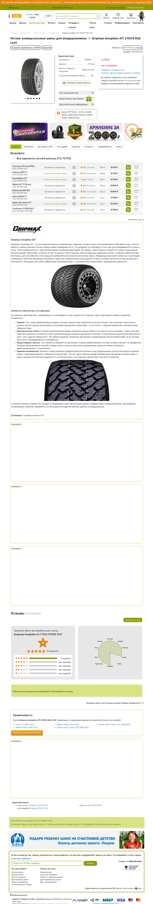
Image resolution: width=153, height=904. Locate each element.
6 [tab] (39, 98)
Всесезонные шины (19, 879)
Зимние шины (17, 875)
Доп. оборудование (48, 882)
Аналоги (16, 146)
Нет (48, 16)
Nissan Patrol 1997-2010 (26, 727)
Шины (12, 22)
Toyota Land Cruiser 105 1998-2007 (114, 724)
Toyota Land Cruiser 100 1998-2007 (73, 727)
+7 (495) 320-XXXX (135, 8)
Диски (22, 22)
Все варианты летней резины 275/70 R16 (41, 158)
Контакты (138, 22)
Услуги (52, 22)
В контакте (129, 888)
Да (16, 16)
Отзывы (89, 146)
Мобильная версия (18, 895)
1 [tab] (25, 98)
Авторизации (130, 80)
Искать (90, 863)
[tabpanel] (32, 76)
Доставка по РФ (45, 146)
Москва (14, 7)
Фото (119, 146)
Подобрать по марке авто (113, 70)
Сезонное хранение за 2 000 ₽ (25, 48)
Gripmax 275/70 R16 (38, 808)
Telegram (118, 888)
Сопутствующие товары (21, 884)
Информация (122, 22)
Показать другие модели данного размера (120, 73)
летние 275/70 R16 (93, 805)
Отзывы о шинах (73, 25)
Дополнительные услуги (50, 879)
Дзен (138, 888)
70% (84, 70)
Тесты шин (93, 25)
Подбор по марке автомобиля (27, 733)
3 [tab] (30, 98)
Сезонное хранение (48, 875)
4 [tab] (33, 98)
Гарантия (47, 48)
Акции (62, 22)
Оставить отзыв (132, 620)
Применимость (105, 146)
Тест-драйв (62, 146)
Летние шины (17, 872)
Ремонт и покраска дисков (51, 877)
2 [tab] (28, 98)
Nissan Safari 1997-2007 (68, 724)
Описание (28, 146)
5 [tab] (36, 98)
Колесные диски (18, 877)
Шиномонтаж (37, 22)
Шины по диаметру (19, 882)
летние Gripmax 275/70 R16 (34, 805)
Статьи (108, 22)
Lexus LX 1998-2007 (24, 724)
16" (92, 75)
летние (89, 59)
